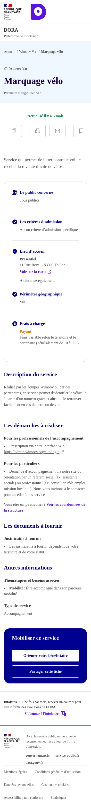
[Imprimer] (38, 131)
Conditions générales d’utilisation (58, 772)
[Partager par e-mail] (58, 131)
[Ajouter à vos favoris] (81, 131)
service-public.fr (67, 755)
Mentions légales (15, 772)
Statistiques (58, 797)
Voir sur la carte (36, 272)
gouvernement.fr (37, 755)
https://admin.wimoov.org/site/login (34, 452)
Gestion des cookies (54, 785)
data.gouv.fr (34, 762)
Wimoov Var (27, 52)
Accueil (9, 52)
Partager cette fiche (45, 671)
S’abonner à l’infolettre (45, 714)
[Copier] (14, 131)
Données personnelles (18, 785)
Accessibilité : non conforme (23, 797)
